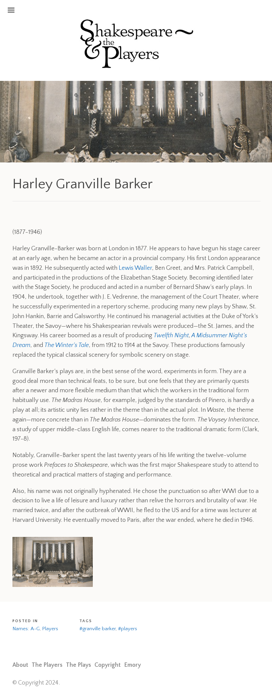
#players (127, 629)
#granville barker (97, 629)
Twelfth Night (171, 335)
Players (50, 629)
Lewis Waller (135, 268)
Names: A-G (26, 629)
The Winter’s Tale (66, 345)
